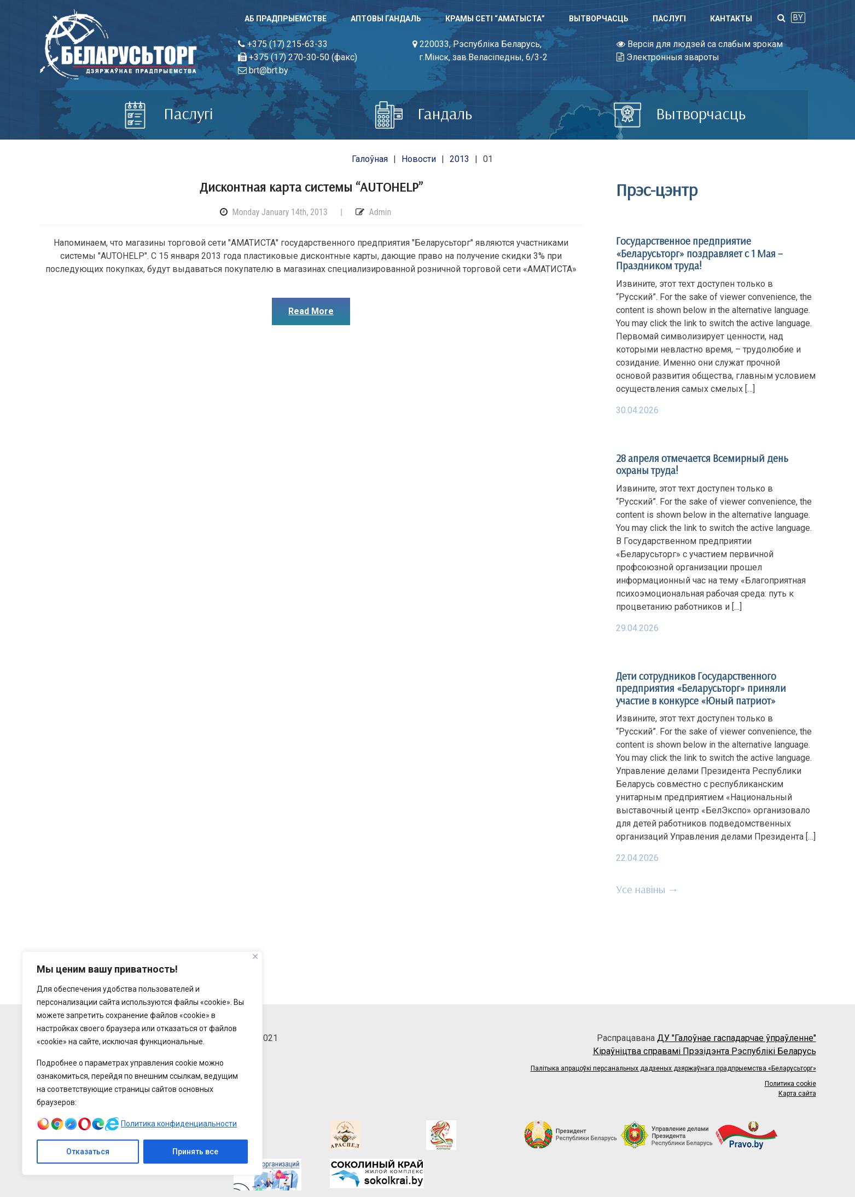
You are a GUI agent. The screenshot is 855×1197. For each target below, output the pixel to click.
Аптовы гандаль (386, 18)
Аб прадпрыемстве (286, 18)
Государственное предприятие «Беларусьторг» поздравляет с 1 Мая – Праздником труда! (699, 253)
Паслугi (669, 18)
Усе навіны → (647, 889)
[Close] (255, 956)
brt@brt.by (263, 70)
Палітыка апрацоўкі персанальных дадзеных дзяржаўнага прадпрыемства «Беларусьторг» (673, 1068)
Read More (311, 311)
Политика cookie (790, 1084)
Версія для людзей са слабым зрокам (699, 44)
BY (798, 17)
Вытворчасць (599, 18)
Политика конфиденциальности (179, 1123)
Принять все (195, 1151)
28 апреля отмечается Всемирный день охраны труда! (702, 464)
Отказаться (87, 1151)
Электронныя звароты (667, 57)
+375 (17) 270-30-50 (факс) (297, 57)
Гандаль (423, 113)
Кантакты (731, 18)
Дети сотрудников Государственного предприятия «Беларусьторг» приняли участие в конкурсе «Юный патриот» (701, 688)
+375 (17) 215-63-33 (283, 44)
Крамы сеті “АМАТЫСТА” (495, 18)
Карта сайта (797, 1093)
